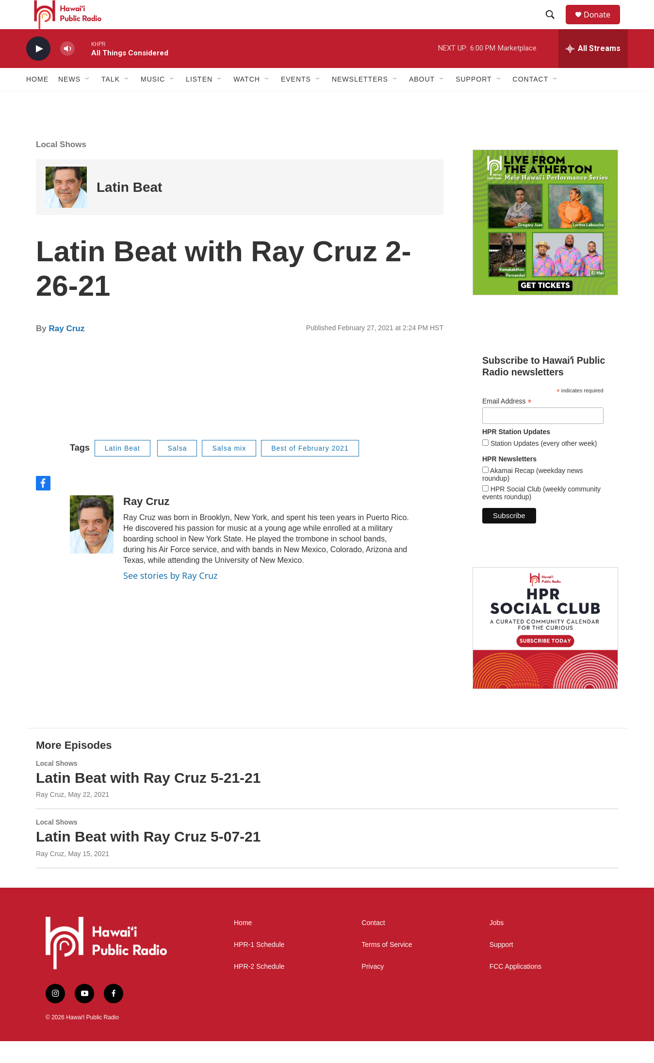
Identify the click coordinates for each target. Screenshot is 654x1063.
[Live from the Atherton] (545, 244)
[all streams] (593, 70)
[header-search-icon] (554, 25)
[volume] (67, 71)
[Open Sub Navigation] (88, 101)
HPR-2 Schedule (259, 988)
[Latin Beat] (66, 209)
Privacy (372, 988)
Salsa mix (229, 470)
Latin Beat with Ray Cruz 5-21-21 (148, 800)
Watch (246, 101)
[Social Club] (545, 650)
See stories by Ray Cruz (170, 597)
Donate (603, 25)
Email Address (507, 423)
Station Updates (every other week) (543, 465)
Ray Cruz (66, 350)
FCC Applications (515, 988)
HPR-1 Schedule (259, 966)
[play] (38, 70)
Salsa (177, 470)
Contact (373, 944)
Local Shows (61, 166)
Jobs (497, 944)
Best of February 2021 (310, 470)
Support (501, 966)
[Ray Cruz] (92, 546)
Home (37, 101)
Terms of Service (386, 966)
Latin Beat (129, 209)
